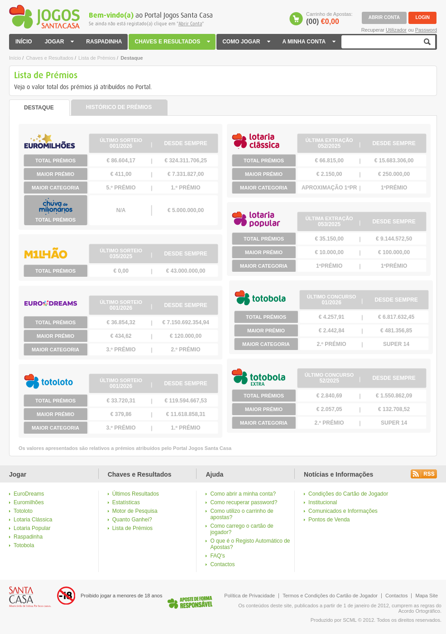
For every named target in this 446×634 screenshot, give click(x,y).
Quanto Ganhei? (132, 519)
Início (15, 58)
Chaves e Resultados (49, 58)
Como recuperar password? (243, 502)
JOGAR (59, 42)
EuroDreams (29, 494)
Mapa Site (426, 595)
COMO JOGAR (247, 42)
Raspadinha (28, 537)
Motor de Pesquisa (135, 511)
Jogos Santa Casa (44, 17)
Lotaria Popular (32, 528)
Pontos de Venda (329, 519)
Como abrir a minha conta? (243, 494)
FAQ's (217, 556)
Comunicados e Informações (343, 511)
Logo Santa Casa (30, 597)
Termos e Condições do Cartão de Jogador (330, 595)
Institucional (322, 502)
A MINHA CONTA (309, 42)
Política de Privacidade (249, 595)
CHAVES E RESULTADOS (173, 42)
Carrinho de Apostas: (329, 18)
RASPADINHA (104, 42)
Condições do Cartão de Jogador (348, 494)
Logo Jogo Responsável (189, 602)
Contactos (222, 564)
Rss (424, 473)
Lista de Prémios (96, 58)
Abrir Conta (190, 24)
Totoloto (23, 511)
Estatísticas (126, 502)
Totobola (24, 545)
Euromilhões (29, 502)
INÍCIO (23, 42)
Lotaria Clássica (33, 519)
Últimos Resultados (135, 494)
